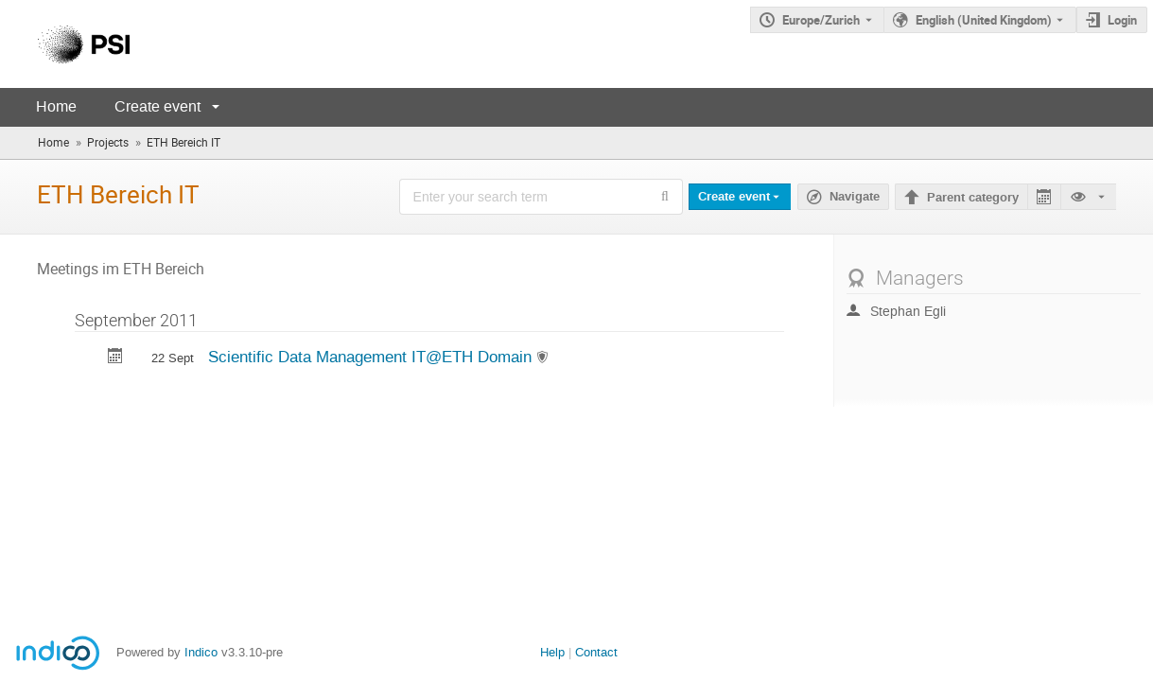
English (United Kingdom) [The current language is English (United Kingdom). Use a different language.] (984, 19)
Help (552, 652)
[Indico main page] (65, 44)
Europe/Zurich (821, 19)
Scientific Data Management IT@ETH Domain (372, 356)
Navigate (855, 196)
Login (1122, 19)
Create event (157, 106)
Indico (201, 652)
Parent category (973, 197)
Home (56, 106)
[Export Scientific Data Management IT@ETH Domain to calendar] (115, 358)
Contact (596, 652)
